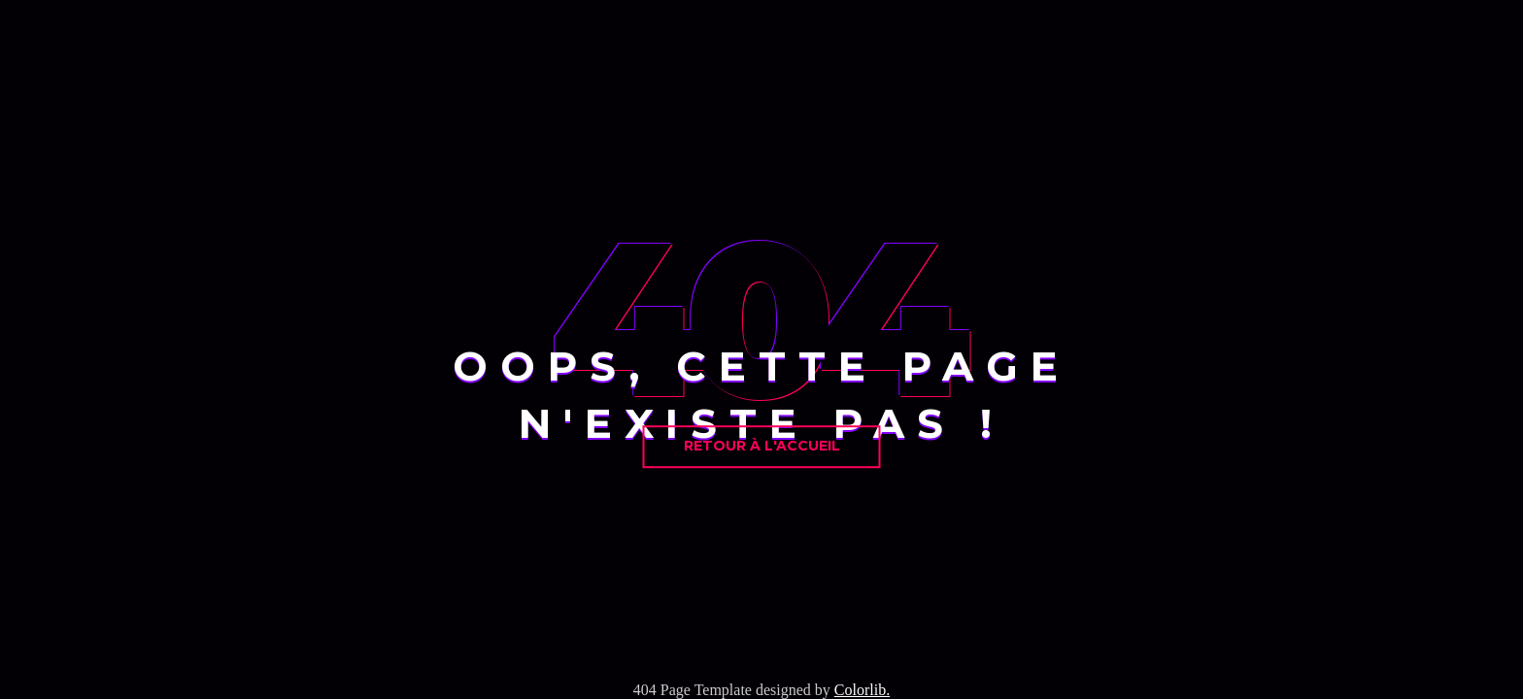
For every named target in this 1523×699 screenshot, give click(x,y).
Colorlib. (862, 690)
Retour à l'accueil (762, 445)
